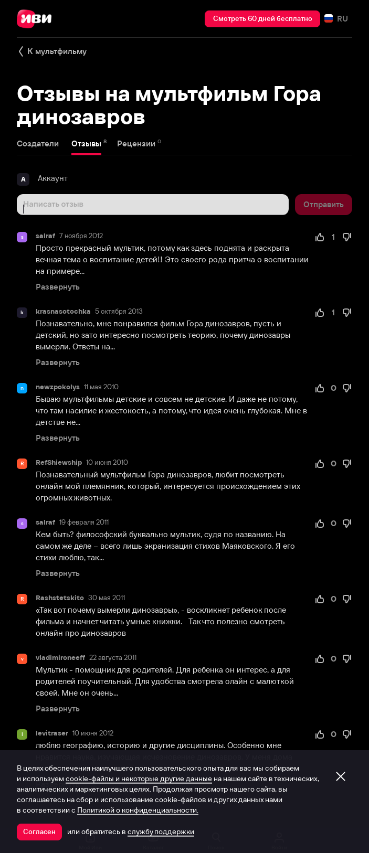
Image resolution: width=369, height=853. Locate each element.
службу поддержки (161, 831)
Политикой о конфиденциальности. (137, 810)
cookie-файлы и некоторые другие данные (139, 778)
